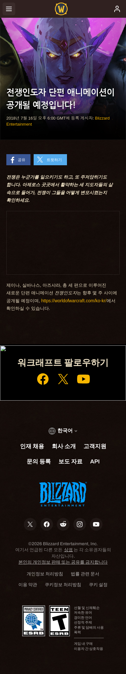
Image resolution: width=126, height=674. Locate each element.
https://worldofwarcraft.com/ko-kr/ (74, 300)
